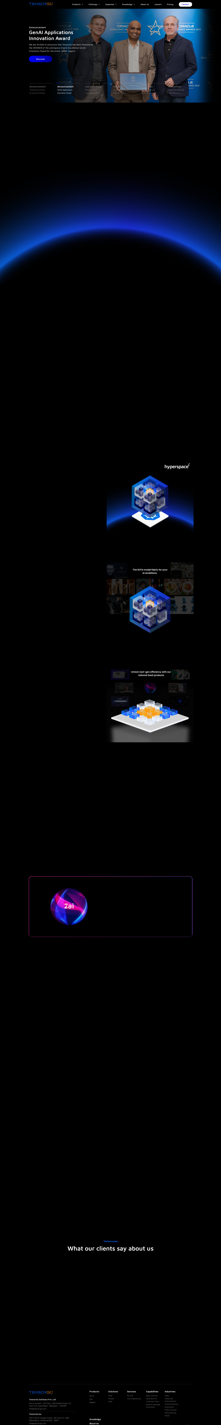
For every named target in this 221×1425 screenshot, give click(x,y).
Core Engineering (134, 1398)
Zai (91, 1399)
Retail (167, 1416)
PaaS (110, 1396)
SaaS (110, 1401)
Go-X (92, 1396)
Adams (92, 1402)
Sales (167, 1396)
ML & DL (130, 1396)
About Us (145, 4)
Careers (158, 4)
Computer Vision (152, 1401)
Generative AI (151, 1398)
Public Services (171, 1410)
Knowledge (127, 4)
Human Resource (171, 1404)
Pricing (170, 4)
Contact (187, 4)
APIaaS (111, 1398)
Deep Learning (151, 1396)
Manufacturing (170, 1413)
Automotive (169, 1407)
